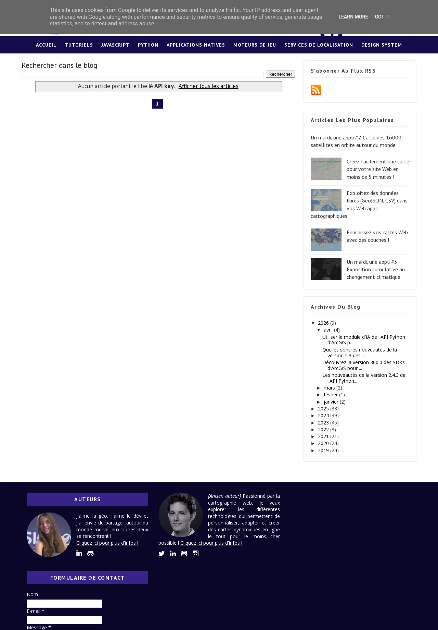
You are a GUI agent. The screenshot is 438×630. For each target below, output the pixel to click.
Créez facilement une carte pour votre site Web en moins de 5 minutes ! (377, 169)
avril (328, 330)
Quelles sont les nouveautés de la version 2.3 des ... (359, 352)
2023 (324, 422)
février (330, 395)
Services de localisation (318, 45)
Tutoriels (79, 45)
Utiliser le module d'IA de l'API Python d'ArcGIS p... (363, 340)
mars (329, 387)
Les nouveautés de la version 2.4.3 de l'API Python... (363, 378)
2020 (324, 443)
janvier (331, 401)
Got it (382, 17)
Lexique (219, 62)
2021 (324, 436)
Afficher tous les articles (206, 86)
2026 (324, 323)
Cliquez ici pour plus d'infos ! (108, 543)
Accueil (46, 45)
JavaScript (115, 45)
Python (148, 45)
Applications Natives (196, 45)
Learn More (353, 17)
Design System (381, 45)
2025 (324, 408)
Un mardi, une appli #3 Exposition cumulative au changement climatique (375, 269)
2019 (324, 450)
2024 (324, 415)
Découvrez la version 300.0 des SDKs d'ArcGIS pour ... (363, 365)
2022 (324, 429)
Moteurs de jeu (254, 45)
